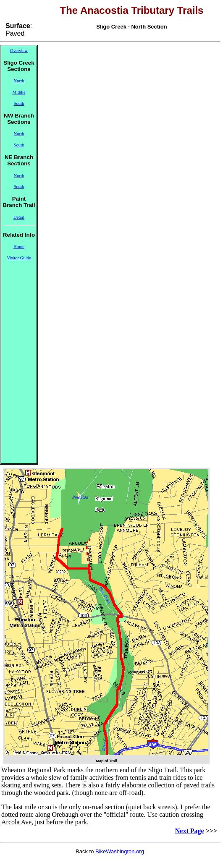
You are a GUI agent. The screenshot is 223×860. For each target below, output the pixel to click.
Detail (18, 217)
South (19, 103)
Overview (19, 50)
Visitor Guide (19, 258)
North (19, 80)
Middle (19, 92)
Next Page (189, 830)
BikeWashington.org (119, 851)
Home (18, 246)
